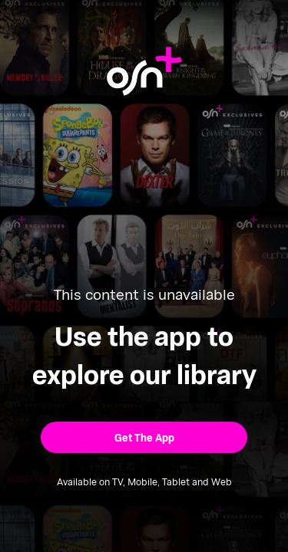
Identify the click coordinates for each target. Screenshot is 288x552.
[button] (144, 437)
